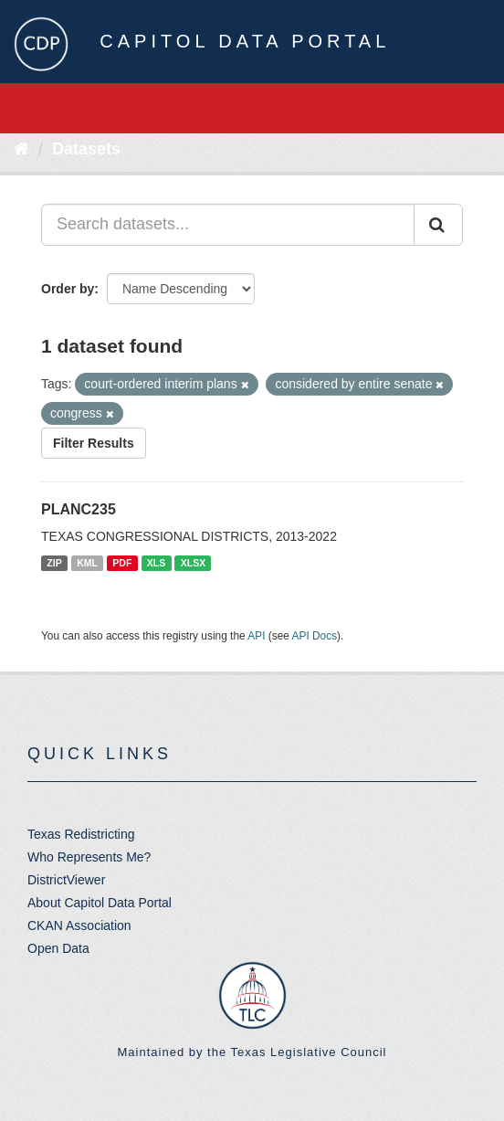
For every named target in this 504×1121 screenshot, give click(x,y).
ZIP (54, 562)
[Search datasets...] (228, 225)
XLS (156, 562)
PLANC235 (78, 509)
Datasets (86, 149)
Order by (67, 288)
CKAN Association (79, 925)
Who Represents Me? (89, 857)
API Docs (315, 635)
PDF (121, 562)
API (256, 635)
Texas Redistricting (81, 834)
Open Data (58, 948)
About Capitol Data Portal (99, 902)
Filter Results (93, 443)
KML (87, 562)
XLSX (193, 562)
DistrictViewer (66, 879)
